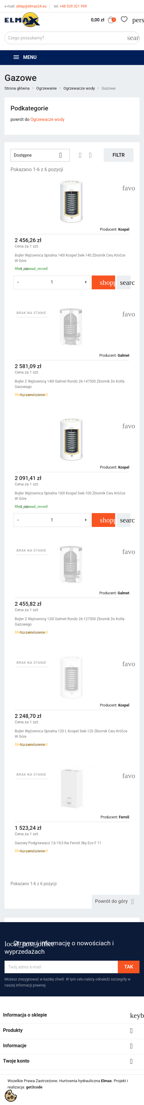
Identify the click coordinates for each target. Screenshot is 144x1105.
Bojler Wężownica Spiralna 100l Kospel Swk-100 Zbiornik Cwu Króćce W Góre (70, 496)
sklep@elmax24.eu (25, 6)
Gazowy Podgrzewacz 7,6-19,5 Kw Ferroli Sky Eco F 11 (58, 843)
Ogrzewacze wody (47, 119)
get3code (34, 1087)
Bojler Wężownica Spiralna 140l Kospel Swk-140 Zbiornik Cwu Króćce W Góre (70, 258)
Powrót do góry (115, 902)
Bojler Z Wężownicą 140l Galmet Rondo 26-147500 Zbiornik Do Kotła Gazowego (69, 384)
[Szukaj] (72, 38)
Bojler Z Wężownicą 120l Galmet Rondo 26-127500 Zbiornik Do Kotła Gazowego (69, 621)
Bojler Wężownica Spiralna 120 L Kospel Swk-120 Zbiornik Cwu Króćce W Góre (71, 734)
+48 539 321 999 (70, 6)
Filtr (119, 155)
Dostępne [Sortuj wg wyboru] (40, 155)
